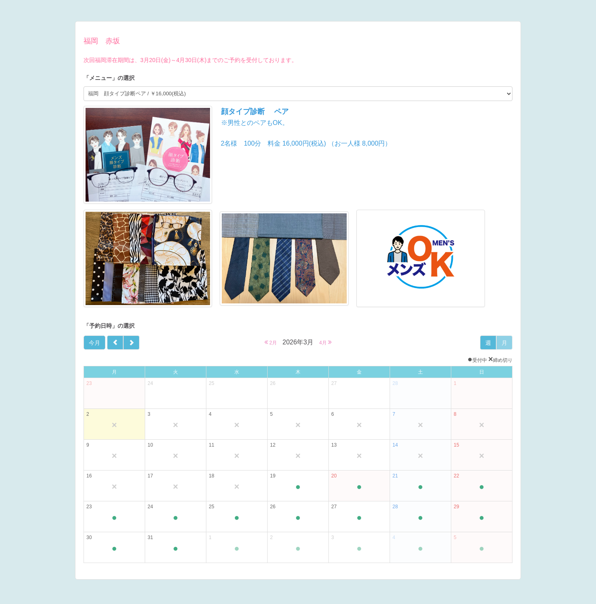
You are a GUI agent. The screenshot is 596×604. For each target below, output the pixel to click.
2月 (270, 342)
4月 (325, 342)
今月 (94, 343)
